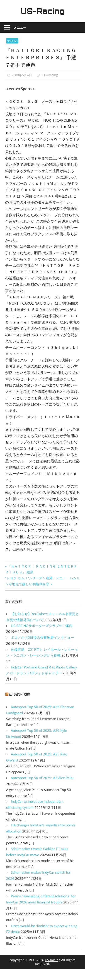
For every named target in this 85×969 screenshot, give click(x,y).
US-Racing (42, 11)
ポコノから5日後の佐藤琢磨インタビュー (42, 637)
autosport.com (19, 694)
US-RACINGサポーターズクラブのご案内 (42, 625)
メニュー (20, 27)
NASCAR (12, 41)
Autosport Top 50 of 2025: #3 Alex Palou (43, 777)
